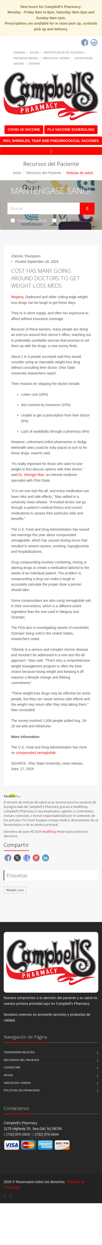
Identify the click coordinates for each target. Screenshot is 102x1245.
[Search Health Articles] (43, 208)
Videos (61, 220)
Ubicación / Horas (56, 58)
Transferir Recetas (19, 1052)
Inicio (17, 173)
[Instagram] (94, 42)
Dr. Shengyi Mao (31, 475)
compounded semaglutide (35, 753)
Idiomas (19, 52)
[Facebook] (84, 42)
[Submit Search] (87, 209)
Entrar (34, 63)
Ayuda (34, 52)
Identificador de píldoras (64, 52)
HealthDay (49, 832)
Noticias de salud (28, 220)
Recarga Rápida (26, 58)
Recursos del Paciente (43, 173)
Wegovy (17, 297)
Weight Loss (15, 890)
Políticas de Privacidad (22, 1090)
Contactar (12, 1067)
